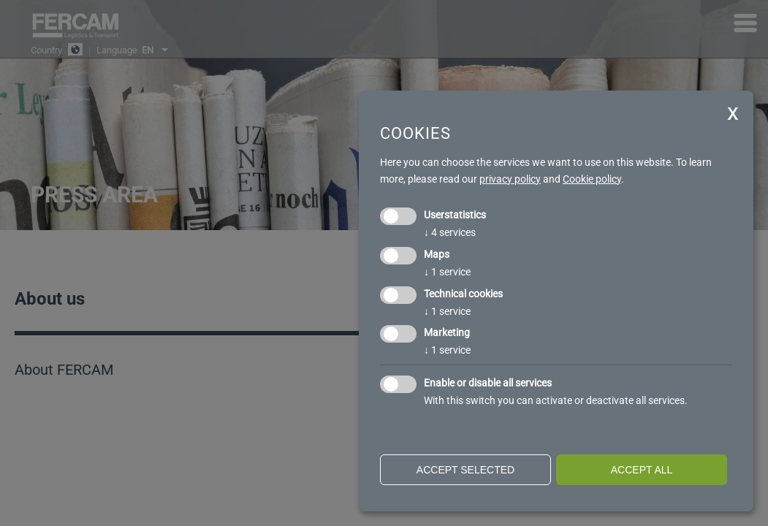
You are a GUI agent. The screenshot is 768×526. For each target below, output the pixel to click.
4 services (450, 232)
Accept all (642, 470)
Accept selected (465, 470)
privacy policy (510, 179)
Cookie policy (592, 179)
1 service (447, 272)
